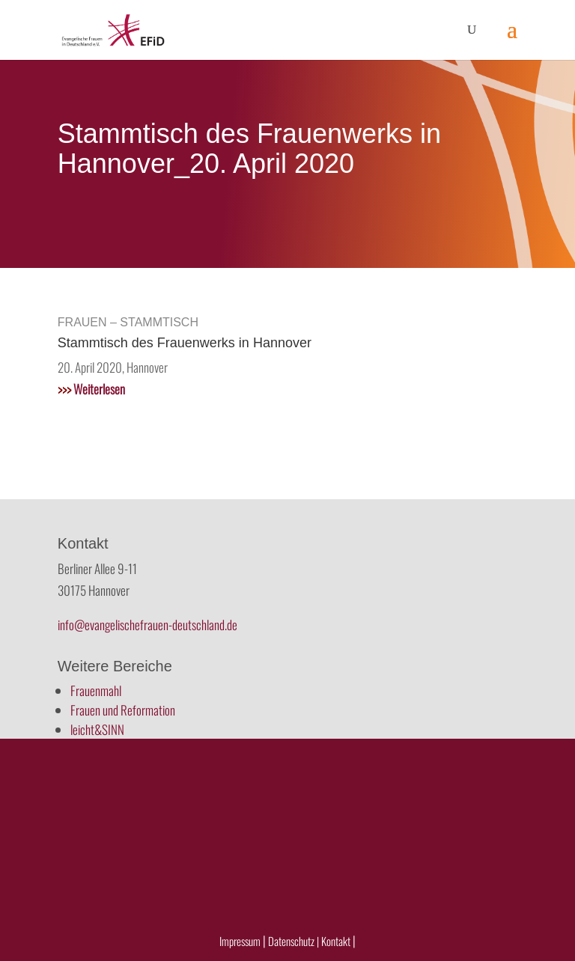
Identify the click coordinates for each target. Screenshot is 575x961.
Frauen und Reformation (122, 710)
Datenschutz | (293, 941)
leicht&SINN (97, 729)
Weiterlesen (91, 388)
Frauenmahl (95, 690)
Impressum (240, 941)
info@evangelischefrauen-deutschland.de (147, 624)
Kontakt (337, 941)
